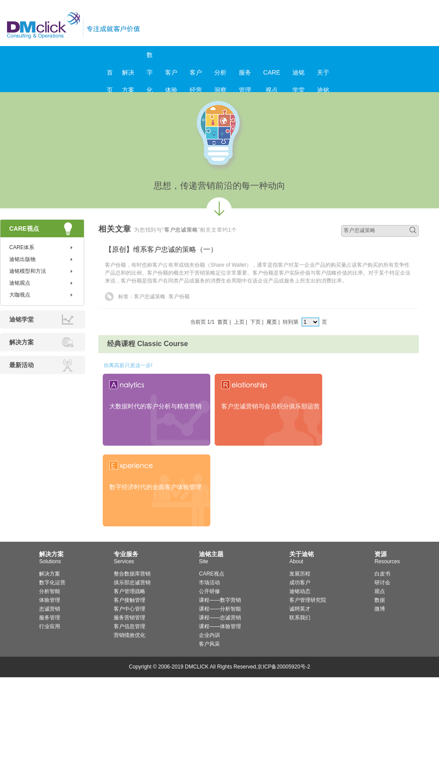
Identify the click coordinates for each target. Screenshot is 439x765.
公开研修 (209, 591)
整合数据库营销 (132, 574)
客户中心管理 (129, 609)
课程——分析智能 (220, 609)
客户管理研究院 (307, 600)
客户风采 (209, 644)
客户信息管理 (129, 626)
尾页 (271, 322)
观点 (379, 591)
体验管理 (49, 600)
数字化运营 (52, 582)
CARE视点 (272, 75)
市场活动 (209, 582)
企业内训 (209, 635)
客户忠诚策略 (150, 296)
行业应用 (49, 626)
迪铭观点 (19, 283)
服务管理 (245, 75)
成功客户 (299, 582)
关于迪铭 (323, 75)
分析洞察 (220, 75)
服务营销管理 (129, 618)
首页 (110, 75)
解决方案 (128, 75)
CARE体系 (21, 247)
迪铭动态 (299, 591)
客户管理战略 (129, 591)
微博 (379, 609)
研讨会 (382, 582)
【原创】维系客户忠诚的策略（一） (161, 249)
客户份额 (179, 296)
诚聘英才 (299, 609)
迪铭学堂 (298, 75)
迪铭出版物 (22, 259)
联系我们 (299, 618)
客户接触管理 (129, 600)
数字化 (150, 57)
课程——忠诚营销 (220, 618)
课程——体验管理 (220, 626)
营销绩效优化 (129, 635)
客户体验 (171, 75)
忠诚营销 (49, 609)
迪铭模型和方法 (27, 271)
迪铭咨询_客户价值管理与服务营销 (110, 25)
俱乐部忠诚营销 (132, 582)
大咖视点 (19, 295)
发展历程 (299, 574)
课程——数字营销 (220, 600)
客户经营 (196, 75)
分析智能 (49, 591)
